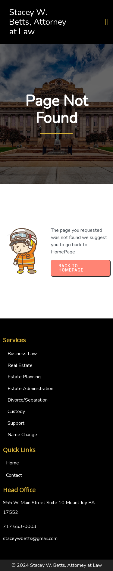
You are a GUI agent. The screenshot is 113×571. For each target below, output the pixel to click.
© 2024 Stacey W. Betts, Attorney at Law (56, 565)
